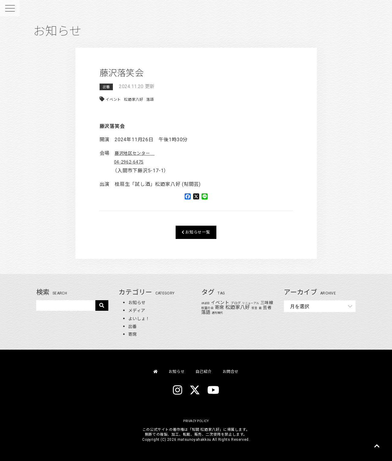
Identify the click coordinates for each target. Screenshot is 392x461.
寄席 (133, 334)
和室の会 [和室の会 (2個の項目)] (213, 308)
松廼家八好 (134, 99)
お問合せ (235, 371)
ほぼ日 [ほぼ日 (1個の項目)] (205, 303)
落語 (151, 99)
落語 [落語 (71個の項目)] (211, 312)
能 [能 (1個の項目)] (266, 308)
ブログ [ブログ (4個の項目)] (236, 303)
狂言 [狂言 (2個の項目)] (260, 308)
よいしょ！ (140, 318)
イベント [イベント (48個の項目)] (220, 302)
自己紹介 (204, 371)
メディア (138, 310)
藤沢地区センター (135, 153)
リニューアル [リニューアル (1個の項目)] (250, 303)
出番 (106, 87)
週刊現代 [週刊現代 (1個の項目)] (222, 312)
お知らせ (138, 302)
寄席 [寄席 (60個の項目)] (225, 307)
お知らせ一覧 (196, 232)
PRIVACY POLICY (196, 421)
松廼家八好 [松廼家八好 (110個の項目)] (243, 307)
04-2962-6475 (131, 162)
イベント (113, 99)
